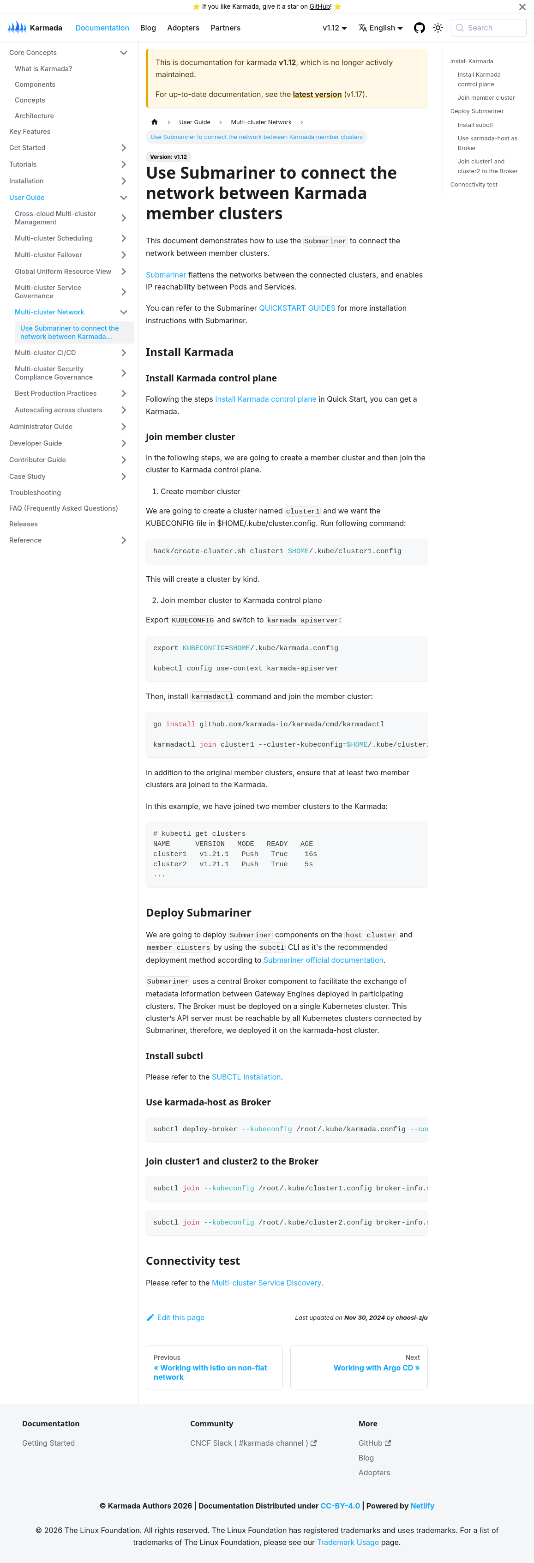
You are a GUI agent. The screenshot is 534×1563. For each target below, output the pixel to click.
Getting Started (48, 1443)
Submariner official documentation (324, 960)
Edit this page (175, 1317)
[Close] (522, 6)
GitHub (320, 6)
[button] (69, 52)
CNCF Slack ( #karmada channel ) (253, 1443)
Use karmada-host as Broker (488, 143)
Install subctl (475, 124)
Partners (225, 27)
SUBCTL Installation (246, 1076)
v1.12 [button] (331, 27)
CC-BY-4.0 (340, 1505)
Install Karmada (471, 61)
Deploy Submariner (477, 111)
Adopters (183, 27)
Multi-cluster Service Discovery (266, 1282)
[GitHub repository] (419, 27)
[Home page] (154, 122)
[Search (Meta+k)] (489, 27)
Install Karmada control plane (266, 399)
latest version (317, 94)
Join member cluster (486, 97)
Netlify (422, 1505)
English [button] (377, 27)
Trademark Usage (348, 1542)
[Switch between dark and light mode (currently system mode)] (438, 27)
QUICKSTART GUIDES (297, 308)
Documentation (102, 27)
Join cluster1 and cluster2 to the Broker (488, 166)
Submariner (166, 274)
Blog (148, 27)
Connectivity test (474, 184)
